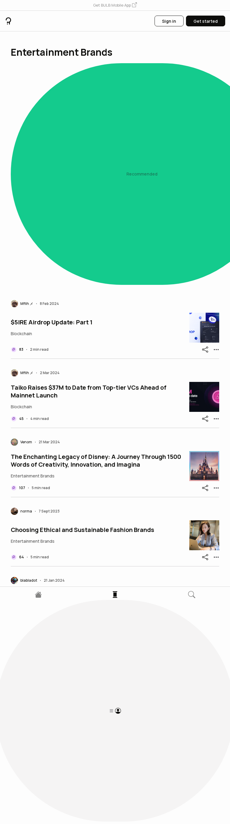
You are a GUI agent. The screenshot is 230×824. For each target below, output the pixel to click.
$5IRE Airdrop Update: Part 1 (52, 110)
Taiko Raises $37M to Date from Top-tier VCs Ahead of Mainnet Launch (89, 179)
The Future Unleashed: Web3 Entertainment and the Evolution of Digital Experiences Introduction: (86, 387)
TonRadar (25, 456)
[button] (115, 5)
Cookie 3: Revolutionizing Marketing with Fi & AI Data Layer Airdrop (96, 664)
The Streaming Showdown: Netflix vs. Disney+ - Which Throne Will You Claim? (89, 594)
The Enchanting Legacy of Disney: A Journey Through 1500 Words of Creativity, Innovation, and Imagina (96, 248)
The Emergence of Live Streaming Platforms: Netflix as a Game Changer (93, 733)
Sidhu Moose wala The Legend (55, 525)
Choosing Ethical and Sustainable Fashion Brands (82, 318)
